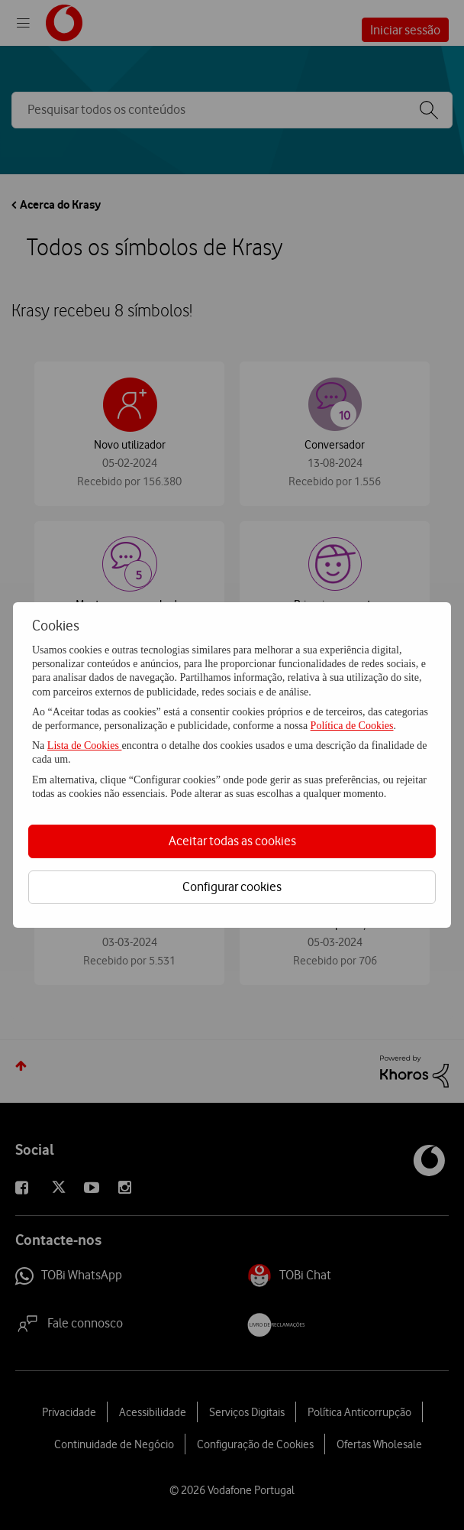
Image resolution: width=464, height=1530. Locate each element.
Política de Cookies (352, 725)
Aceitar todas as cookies (232, 840)
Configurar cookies (232, 886)
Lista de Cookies (84, 745)
